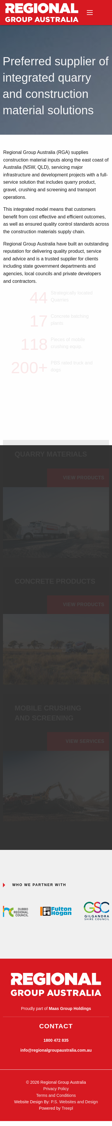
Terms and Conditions (56, 1095)
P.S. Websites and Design (74, 1101)
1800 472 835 (56, 1040)
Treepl (67, 1108)
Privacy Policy (56, 1088)
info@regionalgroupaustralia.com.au (56, 1050)
